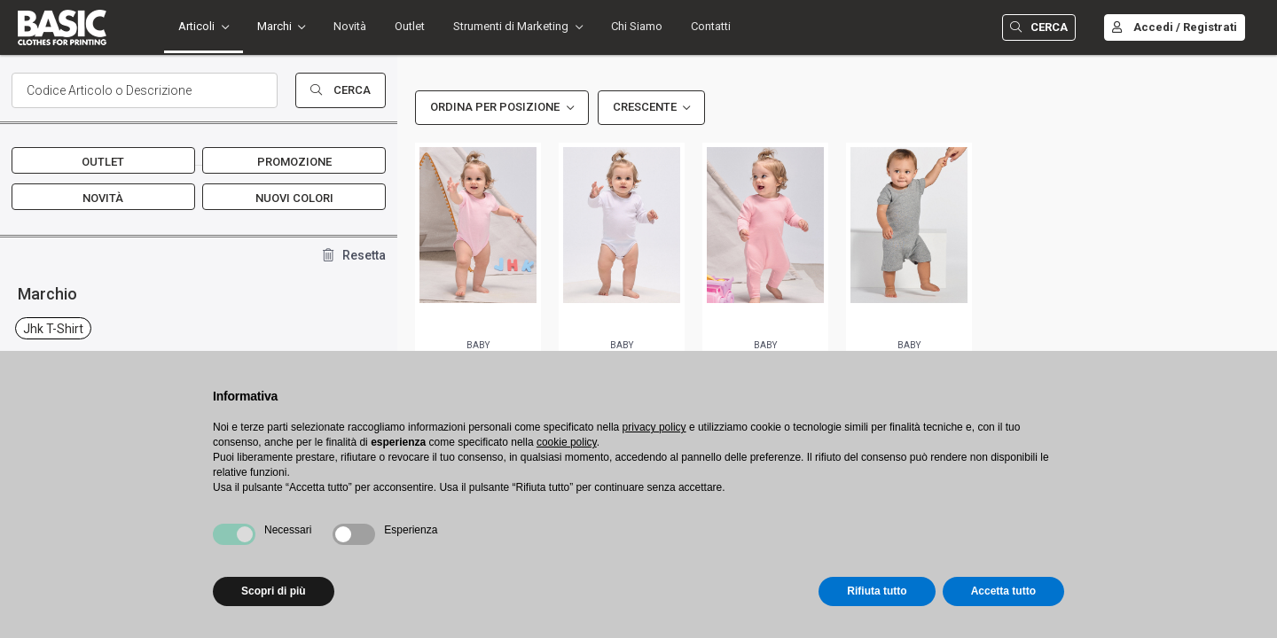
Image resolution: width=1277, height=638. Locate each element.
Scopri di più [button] (273, 591)
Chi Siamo (636, 26)
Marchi (274, 26)
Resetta (354, 255)
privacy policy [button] (654, 427)
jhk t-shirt (53, 329)
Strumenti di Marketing (510, 26)
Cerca (1039, 27)
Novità (349, 26)
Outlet (410, 26)
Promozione (294, 161)
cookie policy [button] (567, 442)
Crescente (645, 106)
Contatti (711, 26)
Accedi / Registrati (1174, 27)
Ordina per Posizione (495, 106)
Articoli (196, 26)
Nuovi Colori (294, 198)
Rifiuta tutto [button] (876, 591)
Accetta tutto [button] (1003, 591)
